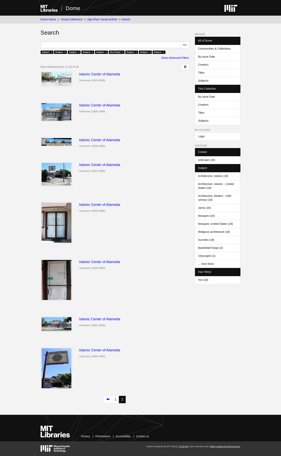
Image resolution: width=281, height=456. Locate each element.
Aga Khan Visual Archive (102, 19)
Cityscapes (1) (206, 255)
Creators (203, 64)
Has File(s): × (116, 52)
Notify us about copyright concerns (225, 446)
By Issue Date (206, 56)
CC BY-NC (183, 446)
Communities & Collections (214, 48)
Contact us (142, 436)
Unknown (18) (206, 160)
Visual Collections (71, 19)
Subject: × (47, 52)
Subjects (203, 80)
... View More (206, 263)
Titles (201, 72)
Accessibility (123, 436)
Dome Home (48, 19)
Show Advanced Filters (175, 57)
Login (201, 136)
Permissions (102, 436)
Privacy (85, 436)
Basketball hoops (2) (210, 247)
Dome (73, 8)
